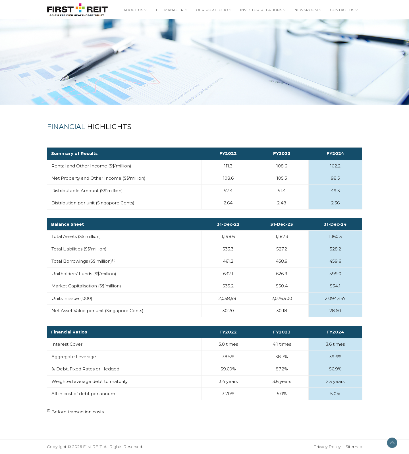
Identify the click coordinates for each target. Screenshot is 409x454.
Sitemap (354, 446)
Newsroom (306, 10)
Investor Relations (261, 10)
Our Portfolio (212, 10)
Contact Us (342, 10)
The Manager (169, 10)
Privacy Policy (330, 446)
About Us (133, 10)
